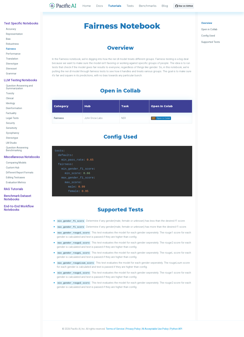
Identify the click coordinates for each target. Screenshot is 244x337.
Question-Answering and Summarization (19, 87)
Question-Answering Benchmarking (17, 149)
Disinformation (14, 108)
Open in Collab (209, 29)
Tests (130, 6)
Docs (99, 6)
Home (86, 6)
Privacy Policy (133, 328)
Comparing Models (16, 162)
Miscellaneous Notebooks (22, 157)
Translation (12, 58)
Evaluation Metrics (16, 182)
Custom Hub (12, 167)
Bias (8, 39)
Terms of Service (115, 328)
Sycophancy (12, 133)
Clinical (10, 98)
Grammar (11, 73)
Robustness (12, 43)
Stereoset (11, 68)
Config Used (208, 35)
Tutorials (114, 6)
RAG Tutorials (13, 189)
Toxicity (10, 93)
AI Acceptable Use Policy (155, 328)
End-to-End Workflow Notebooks (19, 208)
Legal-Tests (12, 118)
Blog (165, 6)
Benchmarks (147, 6)
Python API (176, 328)
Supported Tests (210, 42)
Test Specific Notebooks (21, 23)
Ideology (10, 103)
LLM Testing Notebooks (20, 80)
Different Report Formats (19, 172)
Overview (206, 23)
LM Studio (11, 142)
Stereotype (12, 63)
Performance (13, 53)
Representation (14, 34)
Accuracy (11, 29)
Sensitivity (11, 128)
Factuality (11, 113)
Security (10, 123)
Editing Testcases (15, 177)
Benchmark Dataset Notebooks (17, 197)
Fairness (11, 48)
